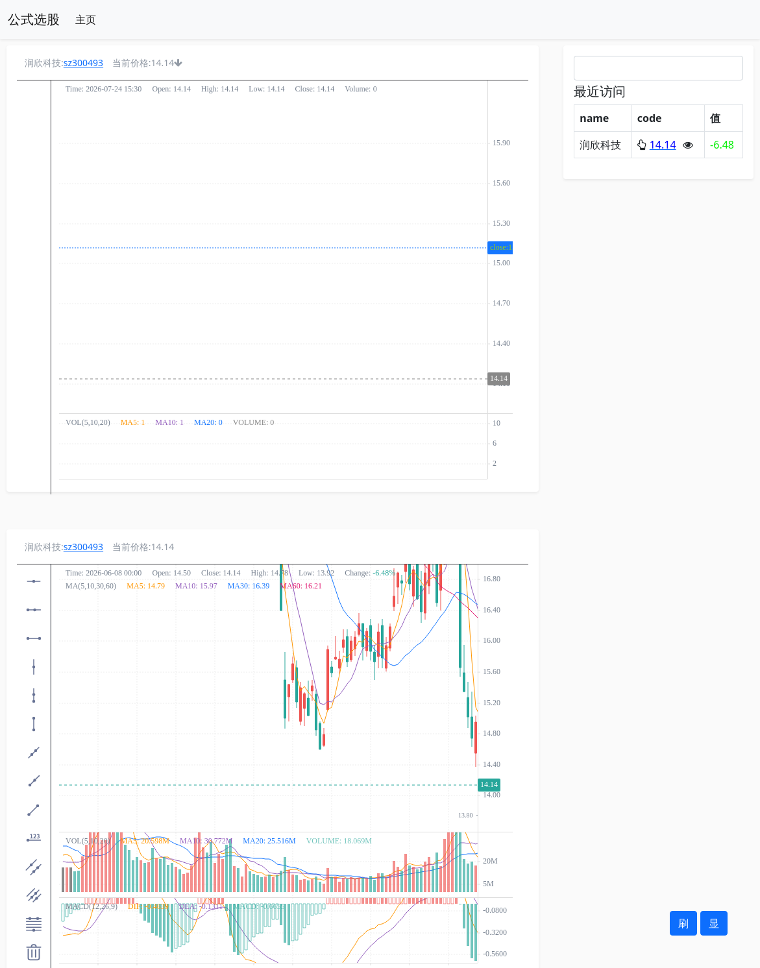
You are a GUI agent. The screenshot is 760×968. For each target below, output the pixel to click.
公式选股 (34, 19)
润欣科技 (600, 145)
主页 (85, 19)
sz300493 (83, 62)
